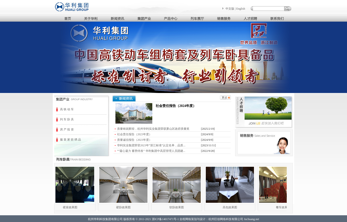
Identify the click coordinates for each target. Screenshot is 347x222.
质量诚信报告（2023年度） (134, 140)
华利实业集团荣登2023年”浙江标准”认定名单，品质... (151, 145)
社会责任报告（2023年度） (134, 134)
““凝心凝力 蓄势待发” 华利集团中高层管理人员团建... (151, 151)
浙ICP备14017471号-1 (165, 219)
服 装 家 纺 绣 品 (70, 139)
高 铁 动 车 (67, 109)
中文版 (230, 8)
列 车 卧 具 (67, 119)
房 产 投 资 (67, 129)
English (240, 8)
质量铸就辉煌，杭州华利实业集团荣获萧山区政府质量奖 (153, 128)
